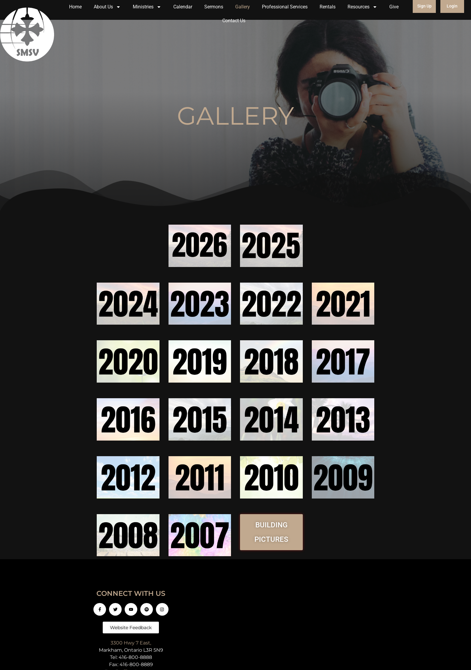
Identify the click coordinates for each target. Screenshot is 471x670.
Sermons (213, 7)
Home (75, 7)
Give (394, 7)
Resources (362, 7)
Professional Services (285, 7)
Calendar (182, 7)
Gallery (242, 7)
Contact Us (233, 20)
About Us (107, 7)
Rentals (328, 7)
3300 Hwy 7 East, (131, 643)
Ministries (147, 7)
